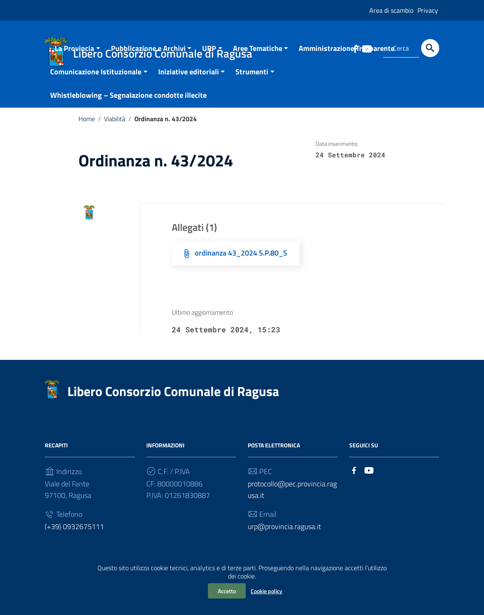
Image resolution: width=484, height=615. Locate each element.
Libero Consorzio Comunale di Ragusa (173, 401)
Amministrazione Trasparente (346, 57)
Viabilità (114, 128)
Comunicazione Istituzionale (95, 81)
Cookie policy (266, 591)
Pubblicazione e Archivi (148, 57)
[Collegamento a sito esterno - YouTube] (369, 479)
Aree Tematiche (257, 57)
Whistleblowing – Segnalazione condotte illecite (128, 104)
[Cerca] (430, 48)
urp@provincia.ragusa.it (284, 536)
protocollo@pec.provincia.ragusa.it (292, 499)
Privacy (427, 10)
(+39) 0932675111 (74, 536)
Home (86, 128)
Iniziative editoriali (188, 81)
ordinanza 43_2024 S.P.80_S (241, 262)
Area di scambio (391, 10)
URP (209, 57)
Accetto (227, 591)
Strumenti (251, 81)
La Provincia (74, 57)
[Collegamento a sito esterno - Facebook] (354, 479)
